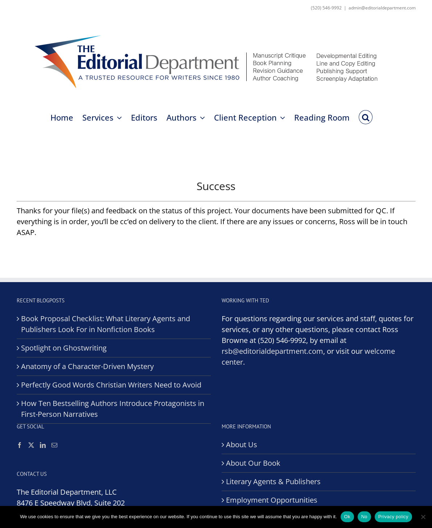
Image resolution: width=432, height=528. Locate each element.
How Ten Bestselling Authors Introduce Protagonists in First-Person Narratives (112, 408)
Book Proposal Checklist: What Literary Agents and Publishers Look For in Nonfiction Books (105, 324)
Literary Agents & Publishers (273, 481)
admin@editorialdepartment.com (382, 8)
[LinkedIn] (43, 445)
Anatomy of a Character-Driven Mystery (87, 366)
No (364, 516)
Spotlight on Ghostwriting (64, 348)
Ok (347, 516)
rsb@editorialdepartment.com (272, 351)
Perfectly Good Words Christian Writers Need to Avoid (111, 385)
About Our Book (253, 463)
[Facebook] (19, 445)
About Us (241, 444)
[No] (423, 516)
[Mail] (54, 445)
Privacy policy (393, 516)
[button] (365, 117)
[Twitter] (31, 445)
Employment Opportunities (271, 500)
